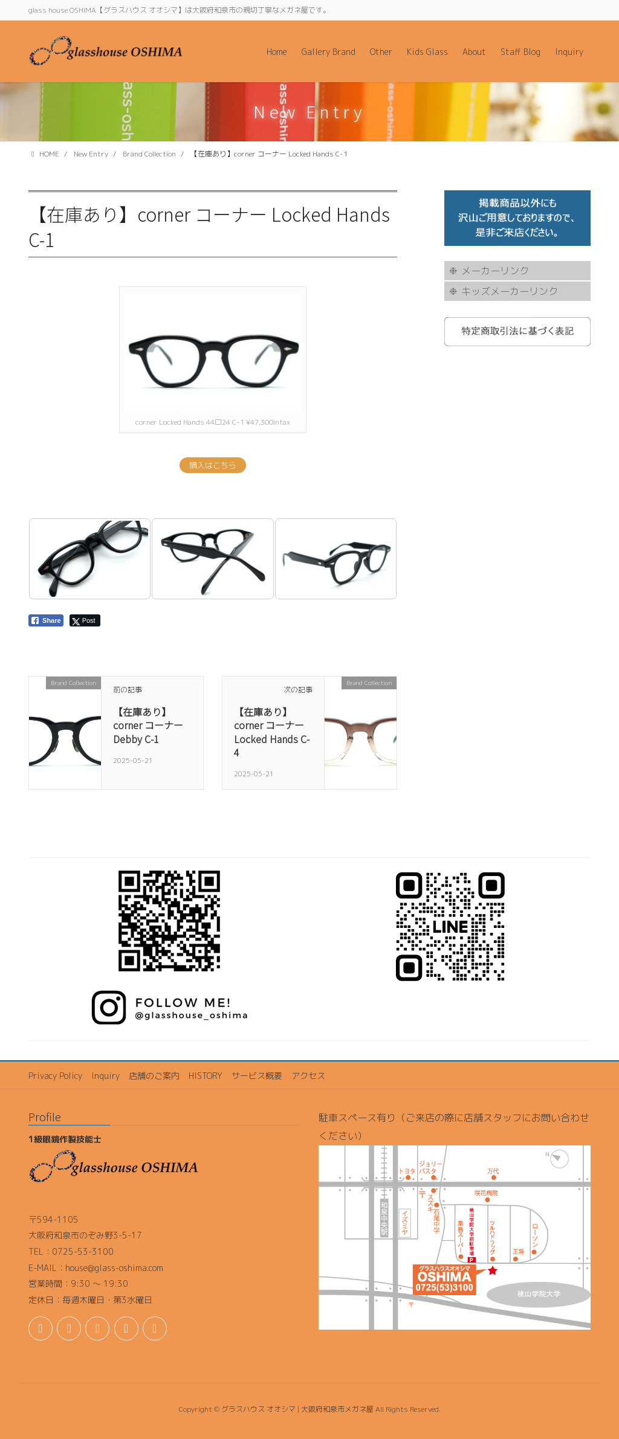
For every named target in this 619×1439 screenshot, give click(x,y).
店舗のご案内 (154, 1075)
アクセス (308, 1075)
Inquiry (105, 1075)
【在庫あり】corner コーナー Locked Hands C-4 (272, 731)
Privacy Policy (55, 1075)
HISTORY (205, 1075)
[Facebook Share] (45, 620)
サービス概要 (257, 1075)
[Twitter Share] (85, 620)
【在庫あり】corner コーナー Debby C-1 (148, 725)
